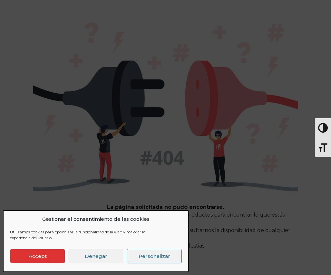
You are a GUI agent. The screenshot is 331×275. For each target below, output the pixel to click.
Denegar (96, 256)
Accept (38, 256)
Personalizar (154, 256)
